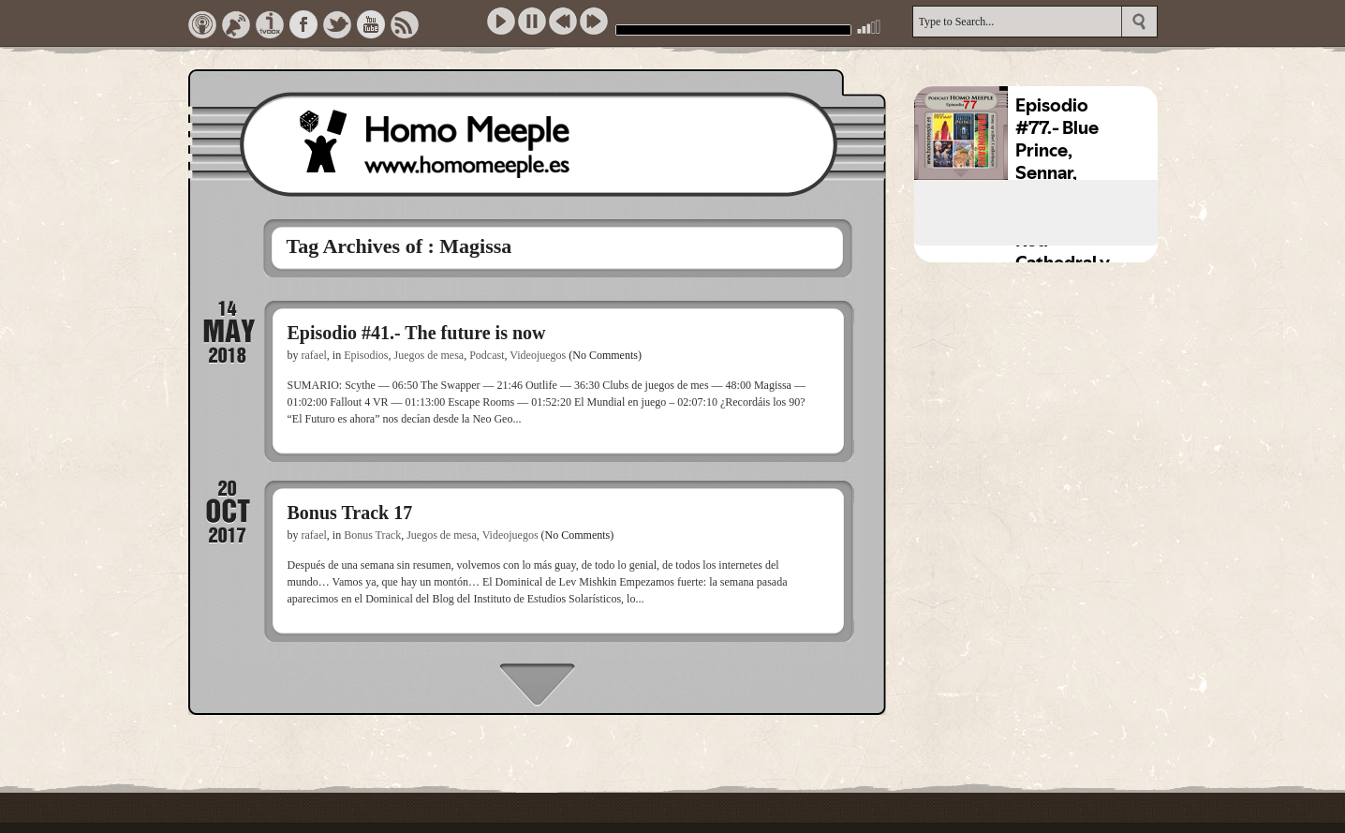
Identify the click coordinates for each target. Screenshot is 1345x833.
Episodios (366, 355)
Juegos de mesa (429, 355)
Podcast (486, 355)
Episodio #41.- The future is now (417, 332)
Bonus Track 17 (350, 512)
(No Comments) (605, 355)
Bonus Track (372, 535)
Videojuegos (538, 355)
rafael (314, 355)
